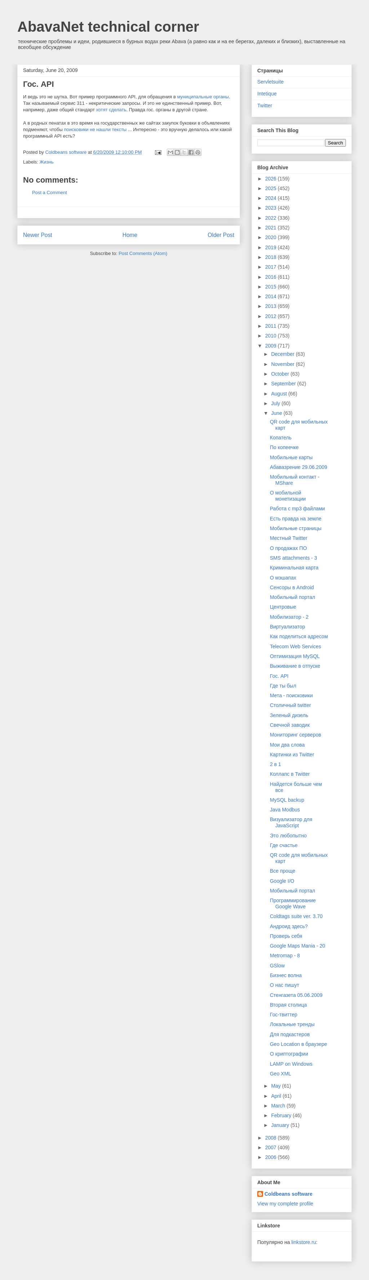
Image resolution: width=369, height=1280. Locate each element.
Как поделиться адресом (299, 636)
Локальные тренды (292, 1024)
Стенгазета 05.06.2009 (296, 995)
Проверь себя (286, 936)
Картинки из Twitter (292, 754)
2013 (271, 306)
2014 (271, 296)
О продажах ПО (288, 548)
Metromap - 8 (285, 955)
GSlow (277, 965)
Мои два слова (287, 745)
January (280, 1125)
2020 (271, 237)
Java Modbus (285, 810)
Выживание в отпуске (295, 666)
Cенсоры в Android (292, 587)
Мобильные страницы (295, 528)
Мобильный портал (292, 597)
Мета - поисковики (291, 695)
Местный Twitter (288, 538)
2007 (271, 1147)
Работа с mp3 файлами (297, 508)
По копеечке (284, 447)
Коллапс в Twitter (290, 774)
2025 (271, 188)
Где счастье (284, 845)
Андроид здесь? (289, 926)
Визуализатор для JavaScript (291, 822)
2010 (271, 336)
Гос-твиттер (283, 1014)
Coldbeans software (288, 1194)
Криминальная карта (294, 567)
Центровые (283, 607)
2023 (271, 208)
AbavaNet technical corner (108, 27)
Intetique (267, 94)
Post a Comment (49, 192)
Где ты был (283, 686)
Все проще (282, 871)
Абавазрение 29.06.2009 (298, 467)
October (280, 374)
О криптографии (289, 1054)
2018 (271, 257)
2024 (271, 198)
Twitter (264, 105)
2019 (271, 247)
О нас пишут (284, 985)
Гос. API (279, 676)
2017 (271, 267)
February (282, 1115)
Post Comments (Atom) (143, 253)
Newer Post (37, 235)
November (283, 364)
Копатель (281, 437)
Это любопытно (288, 835)
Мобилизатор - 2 (289, 617)
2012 (271, 316)
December (283, 354)
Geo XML (280, 1074)
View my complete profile (285, 1204)
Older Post (221, 235)
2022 (271, 218)
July (276, 403)
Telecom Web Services (295, 646)
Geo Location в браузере (298, 1044)
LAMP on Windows (291, 1064)
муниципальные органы (203, 96)
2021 (271, 228)
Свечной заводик (290, 725)
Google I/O (282, 881)
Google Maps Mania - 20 (297, 946)
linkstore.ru (303, 1242)
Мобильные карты (291, 457)
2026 (271, 179)
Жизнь (47, 162)
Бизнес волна (286, 975)
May (276, 1086)
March (278, 1106)
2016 (271, 277)
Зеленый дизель (289, 715)
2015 (271, 287)
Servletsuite (270, 82)
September (284, 383)
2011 (271, 326)
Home (130, 235)
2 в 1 (275, 764)
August (279, 394)
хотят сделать (111, 109)
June (277, 413)
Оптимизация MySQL (295, 656)
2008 (271, 1138)
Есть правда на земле (295, 519)
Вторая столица (288, 1005)
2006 (271, 1157)
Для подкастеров (290, 1034)
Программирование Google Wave (293, 903)
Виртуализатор (287, 627)
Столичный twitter (290, 705)
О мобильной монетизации (288, 496)
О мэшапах (283, 578)
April (277, 1096)
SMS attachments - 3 (293, 558)
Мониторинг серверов (295, 735)
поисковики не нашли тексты (95, 129)
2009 (271, 346)
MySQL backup (287, 800)
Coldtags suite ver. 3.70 (296, 916)
